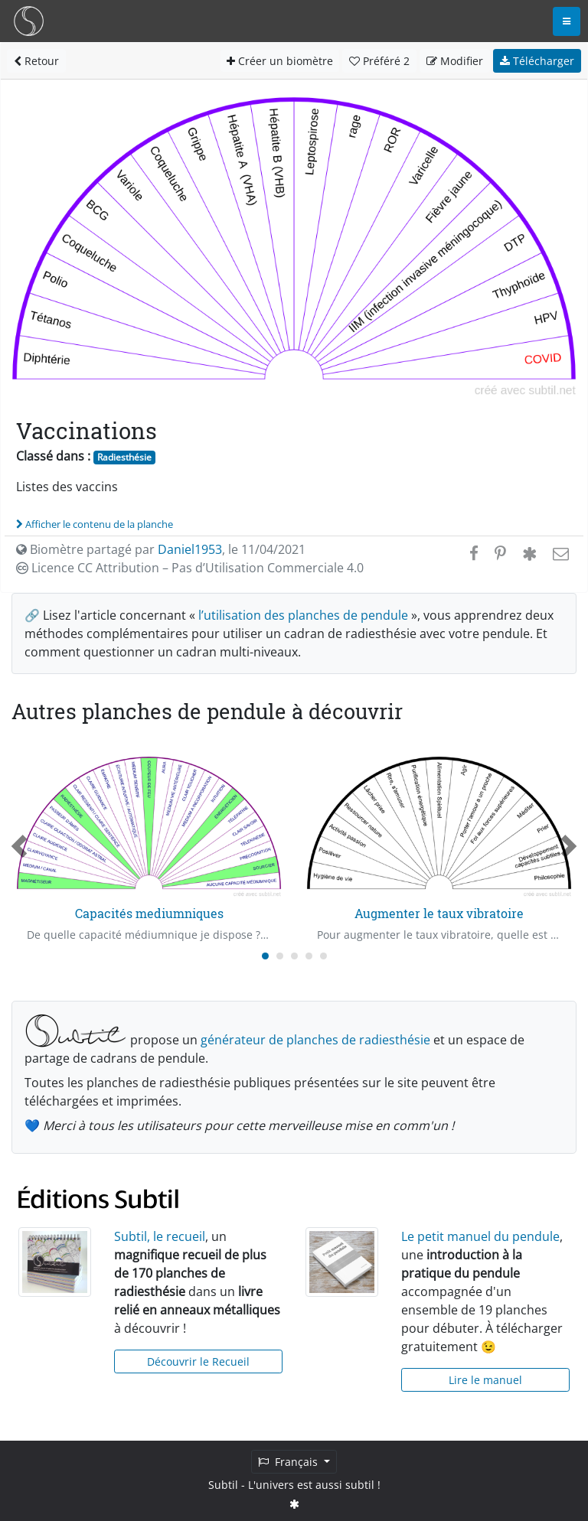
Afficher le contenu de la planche (94, 524)
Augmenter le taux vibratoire (439, 913)
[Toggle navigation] (566, 21)
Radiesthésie (124, 457)
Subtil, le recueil (159, 1236)
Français (289, 1461)
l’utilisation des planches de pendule (303, 615)
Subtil (223, 1484)
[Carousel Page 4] (308, 956)
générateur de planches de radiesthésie (315, 1039)
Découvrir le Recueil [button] (198, 1361)
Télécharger (537, 61)
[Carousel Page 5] (323, 956)
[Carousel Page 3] (294, 956)
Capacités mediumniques (149, 913)
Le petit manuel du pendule (480, 1236)
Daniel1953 (190, 549)
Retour (36, 61)
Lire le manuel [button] (485, 1380)
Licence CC (190, 567)
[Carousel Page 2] (279, 956)
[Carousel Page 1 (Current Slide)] (265, 956)
